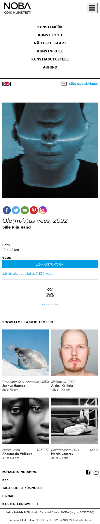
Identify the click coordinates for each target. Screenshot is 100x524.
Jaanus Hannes (13, 386)
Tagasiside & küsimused (22, 488)
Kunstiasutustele (50, 59)
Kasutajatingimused (20, 504)
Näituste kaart (50, 43)
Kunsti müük (50, 27)
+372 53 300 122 (62, 520)
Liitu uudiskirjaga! (83, 84)
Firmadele (11, 496)
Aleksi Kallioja (62, 386)
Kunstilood (50, 35)
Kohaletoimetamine (19, 472)
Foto (6, 245)
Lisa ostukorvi (50, 264)
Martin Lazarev (62, 454)
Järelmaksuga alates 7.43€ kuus (27, 273)
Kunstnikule (50, 51)
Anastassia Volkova (17, 454)
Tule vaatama (50, 305)
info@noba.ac (83, 520)
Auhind (50, 67)
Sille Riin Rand (16, 227)
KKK (5, 480)
